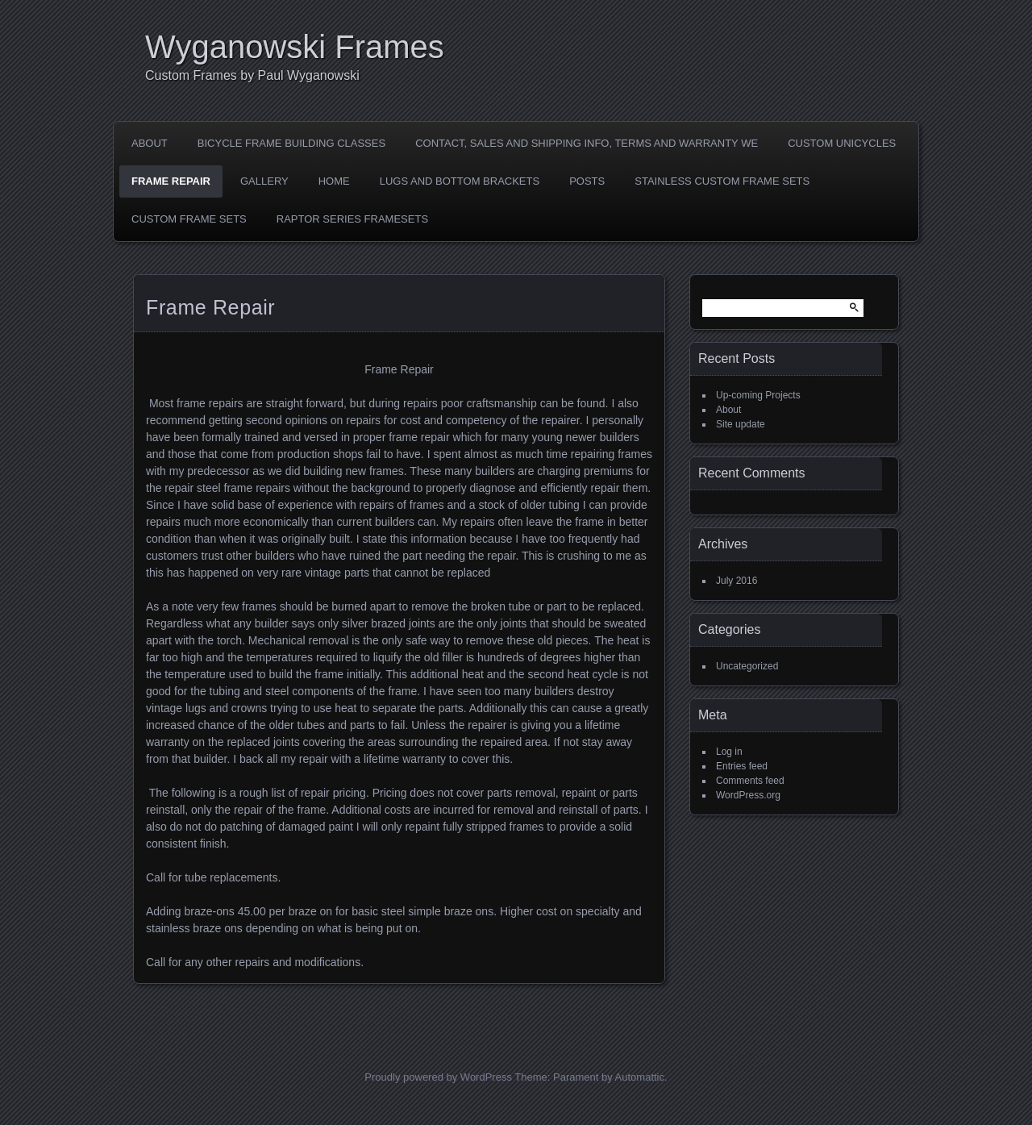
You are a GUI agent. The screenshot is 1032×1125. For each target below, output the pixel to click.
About (149, 143)
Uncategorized (747, 666)
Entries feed (742, 766)
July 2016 (736, 580)
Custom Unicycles (842, 143)
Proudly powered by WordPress (438, 1077)
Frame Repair (170, 181)
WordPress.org (748, 795)
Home (334, 181)
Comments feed (750, 780)
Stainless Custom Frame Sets (722, 181)
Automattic (639, 1077)
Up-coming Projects (758, 395)
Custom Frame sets (189, 219)
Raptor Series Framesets (352, 219)
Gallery (264, 181)
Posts (587, 181)
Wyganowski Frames (294, 47)
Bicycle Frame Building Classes (291, 143)
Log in (729, 751)
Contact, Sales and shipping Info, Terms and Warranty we (586, 143)
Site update (740, 424)
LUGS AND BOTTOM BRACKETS (459, 181)
